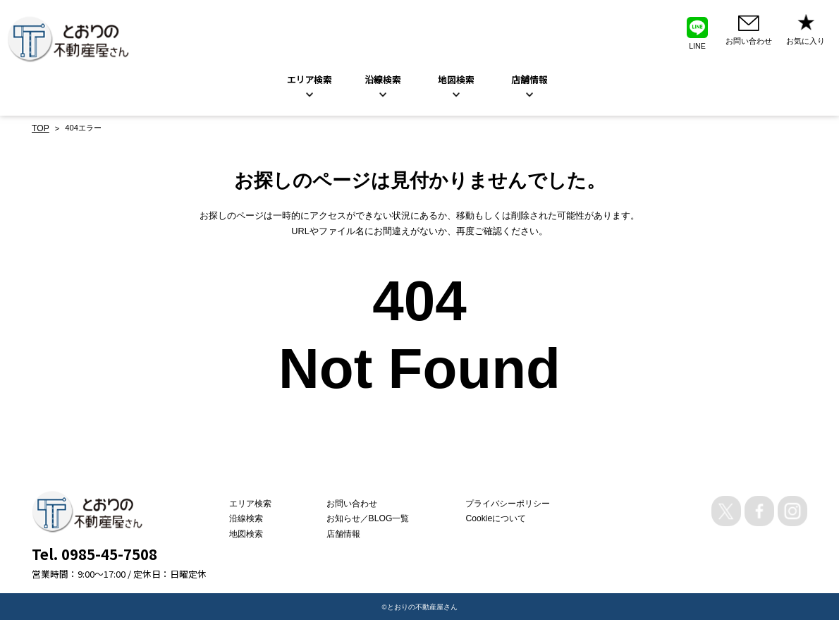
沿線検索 (383, 79)
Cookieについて (491, 517)
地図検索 (456, 79)
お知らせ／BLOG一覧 (374, 517)
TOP (40, 127)
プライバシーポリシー (502, 502)
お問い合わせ (359, 502)
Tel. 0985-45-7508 (94, 552)
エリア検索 (309, 79)
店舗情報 (351, 532)
